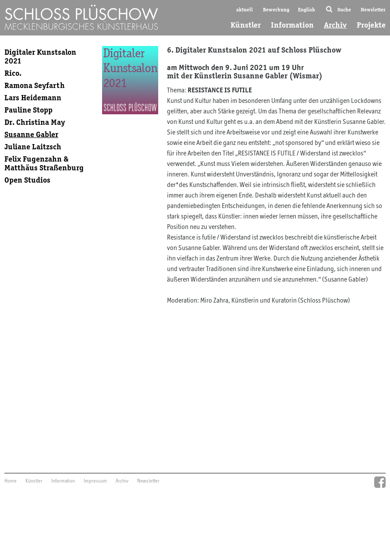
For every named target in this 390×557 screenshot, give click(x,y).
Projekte (371, 25)
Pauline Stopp (28, 110)
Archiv (335, 25)
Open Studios (27, 180)
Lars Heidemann (32, 97)
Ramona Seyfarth (34, 85)
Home (10, 481)
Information (292, 25)
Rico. (12, 73)
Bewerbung (276, 9)
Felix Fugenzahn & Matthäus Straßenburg (44, 163)
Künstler (245, 25)
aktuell (244, 9)
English (306, 9)
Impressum (95, 481)
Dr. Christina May (34, 122)
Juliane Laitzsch (32, 147)
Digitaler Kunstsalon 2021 (40, 56)
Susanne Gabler (31, 134)
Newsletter (373, 9)
